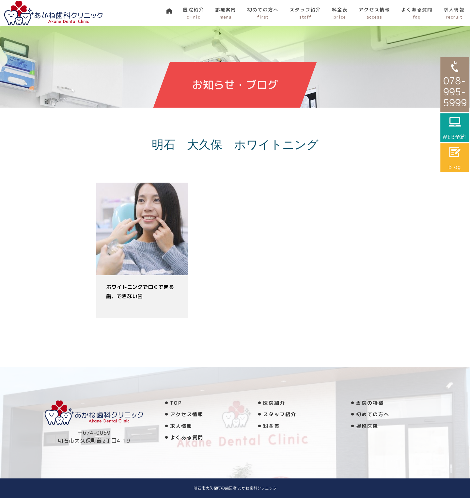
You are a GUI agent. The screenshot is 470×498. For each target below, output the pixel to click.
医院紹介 (193, 13)
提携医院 (367, 426)
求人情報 (454, 13)
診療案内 (225, 13)
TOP (176, 403)
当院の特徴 (370, 403)
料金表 (340, 13)
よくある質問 (416, 13)
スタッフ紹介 (305, 13)
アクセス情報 (374, 13)
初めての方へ (262, 13)
